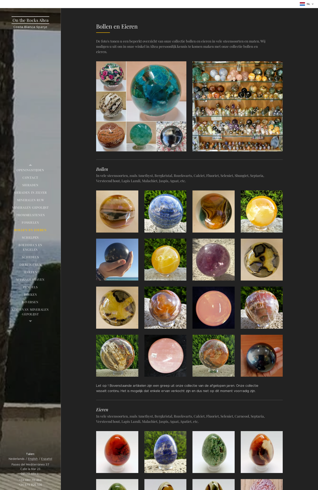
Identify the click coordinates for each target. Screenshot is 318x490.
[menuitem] (30, 170)
